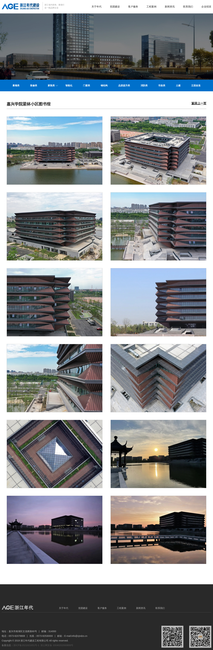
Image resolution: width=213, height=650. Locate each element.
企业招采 (206, 6)
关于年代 (97, 6)
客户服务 (133, 6)
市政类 (161, 85)
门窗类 (86, 85)
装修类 (33, 85)
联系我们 (188, 6)
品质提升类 (124, 85)
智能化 (68, 85)
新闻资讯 (170, 6)
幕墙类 (15, 85)
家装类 (51, 85)
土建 (178, 85)
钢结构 (104, 85)
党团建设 (115, 6)
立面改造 (196, 85)
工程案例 (151, 6)
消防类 (144, 85)
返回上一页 (198, 103)
